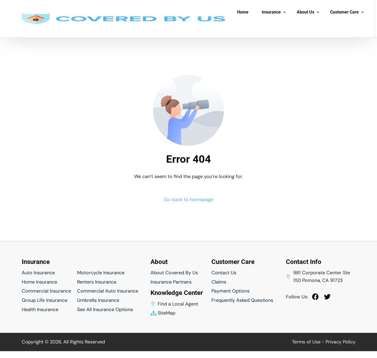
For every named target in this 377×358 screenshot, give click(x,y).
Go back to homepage (188, 199)
